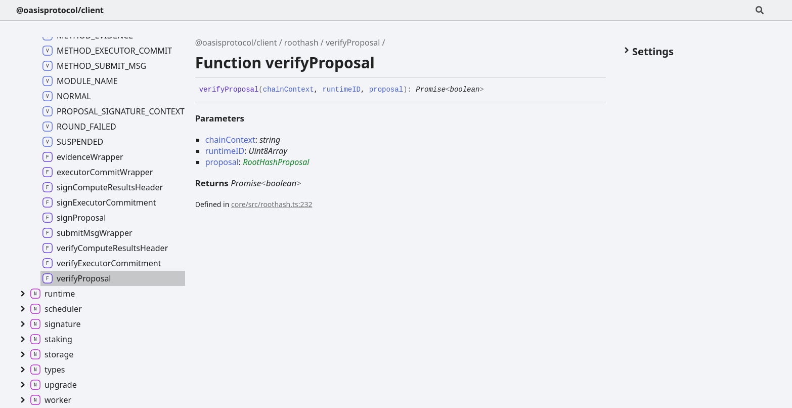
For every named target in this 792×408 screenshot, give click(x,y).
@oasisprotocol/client (60, 10)
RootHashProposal (276, 162)
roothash (301, 42)
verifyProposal (353, 42)
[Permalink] (491, 90)
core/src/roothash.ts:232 (272, 204)
